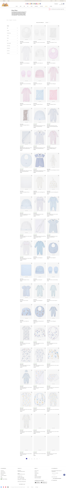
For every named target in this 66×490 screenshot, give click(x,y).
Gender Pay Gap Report (38, 476)
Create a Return (3, 471)
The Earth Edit (54, 480)
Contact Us (2, 470)
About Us (36, 471)
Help (1, 476)
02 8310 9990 (22, 477)
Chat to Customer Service (21, 471)
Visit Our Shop (36, 470)
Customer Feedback (3, 475)
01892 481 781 (24, 481)
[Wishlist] (61, 4)
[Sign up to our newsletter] (64, 475)
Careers (36, 474)
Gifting (2, 477)
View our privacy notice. (54, 476)
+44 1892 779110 (23, 479)
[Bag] (64, 4)
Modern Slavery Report (38, 477)
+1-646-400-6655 (21, 478)
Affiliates (36, 475)
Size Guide (2, 474)
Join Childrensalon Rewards (56, 478)
